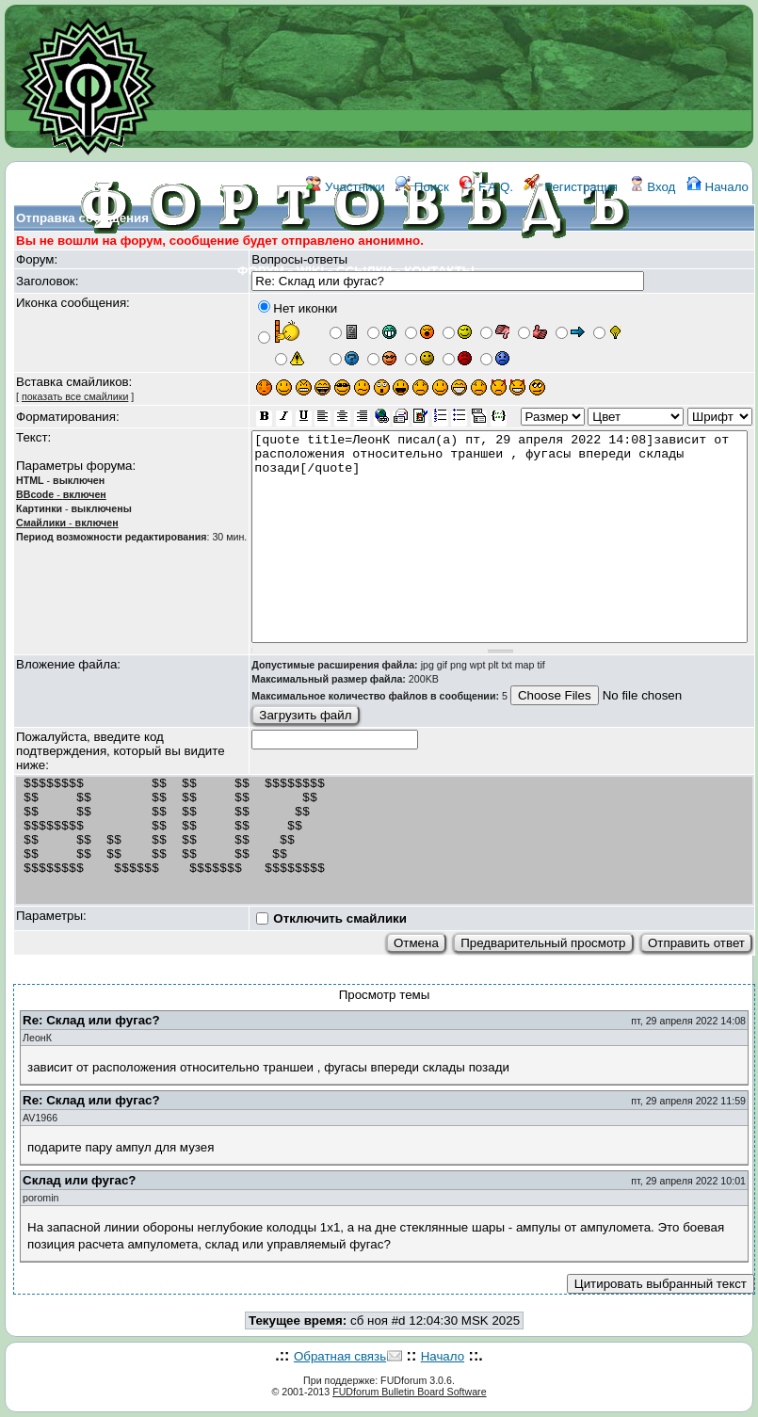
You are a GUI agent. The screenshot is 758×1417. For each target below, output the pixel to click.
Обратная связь (340, 1356)
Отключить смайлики (340, 918)
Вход (652, 187)
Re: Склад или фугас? (91, 1020)
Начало (717, 187)
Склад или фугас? (79, 1180)
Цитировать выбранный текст (660, 1284)
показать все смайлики (75, 396)
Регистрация (571, 187)
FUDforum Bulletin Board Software (409, 1391)
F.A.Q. (486, 187)
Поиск (422, 187)
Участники (345, 187)
